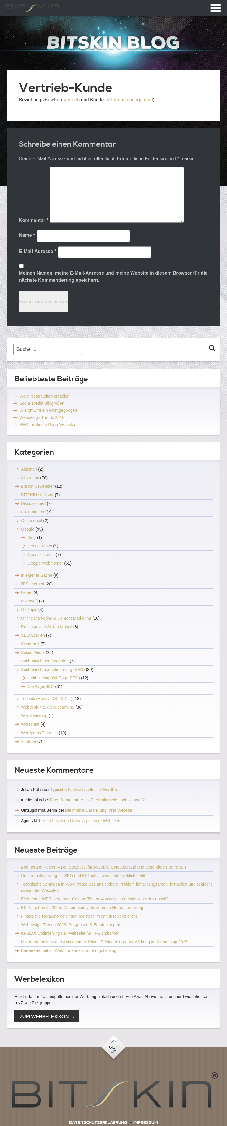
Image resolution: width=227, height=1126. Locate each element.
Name (27, 235)
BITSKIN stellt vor (37, 494)
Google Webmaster (45, 563)
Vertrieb (71, 99)
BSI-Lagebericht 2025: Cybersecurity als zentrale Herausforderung (82, 907)
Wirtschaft (30, 724)
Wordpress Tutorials (39, 732)
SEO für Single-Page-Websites (48, 424)
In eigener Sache (36, 575)
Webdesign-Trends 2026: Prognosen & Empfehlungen (70, 924)
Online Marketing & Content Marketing (56, 618)
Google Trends (41, 554)
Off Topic (29, 609)
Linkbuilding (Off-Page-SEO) (53, 677)
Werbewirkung (34, 715)
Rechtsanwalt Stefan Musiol (46, 626)
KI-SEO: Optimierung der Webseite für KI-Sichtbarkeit (70, 933)
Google (27, 529)
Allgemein (30, 477)
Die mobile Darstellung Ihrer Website (98, 810)
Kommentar (33, 220)
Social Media (33, 652)
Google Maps (39, 546)
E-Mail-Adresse (37, 251)
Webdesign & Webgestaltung (47, 707)
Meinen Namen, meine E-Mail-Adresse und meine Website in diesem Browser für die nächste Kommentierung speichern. (113, 276)
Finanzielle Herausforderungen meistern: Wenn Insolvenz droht (79, 916)
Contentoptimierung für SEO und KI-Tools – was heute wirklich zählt (83, 875)
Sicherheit (30, 643)
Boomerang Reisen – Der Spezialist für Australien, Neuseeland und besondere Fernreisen (103, 867)
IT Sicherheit (32, 583)
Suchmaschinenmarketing (45, 661)
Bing (31, 537)
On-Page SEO (40, 686)
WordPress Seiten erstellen (44, 396)
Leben (27, 592)
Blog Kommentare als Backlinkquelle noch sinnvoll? (97, 800)
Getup (113, 1050)
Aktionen (29, 469)
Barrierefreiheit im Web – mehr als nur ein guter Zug (68, 950)
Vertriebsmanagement (130, 99)
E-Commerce (33, 512)
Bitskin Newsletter (37, 486)
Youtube (28, 741)
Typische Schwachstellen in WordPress (86, 789)
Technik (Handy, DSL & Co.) (46, 698)
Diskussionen (33, 503)
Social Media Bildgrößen (42, 403)
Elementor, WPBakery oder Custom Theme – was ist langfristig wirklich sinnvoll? (94, 899)
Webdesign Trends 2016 (42, 417)
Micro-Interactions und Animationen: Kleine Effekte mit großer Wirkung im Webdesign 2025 (104, 941)
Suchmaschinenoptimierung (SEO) (53, 669)
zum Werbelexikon (44, 1017)
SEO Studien (33, 635)
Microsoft (29, 601)
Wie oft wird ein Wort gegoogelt (48, 410)
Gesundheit (31, 520)
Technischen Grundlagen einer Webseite (83, 820)
